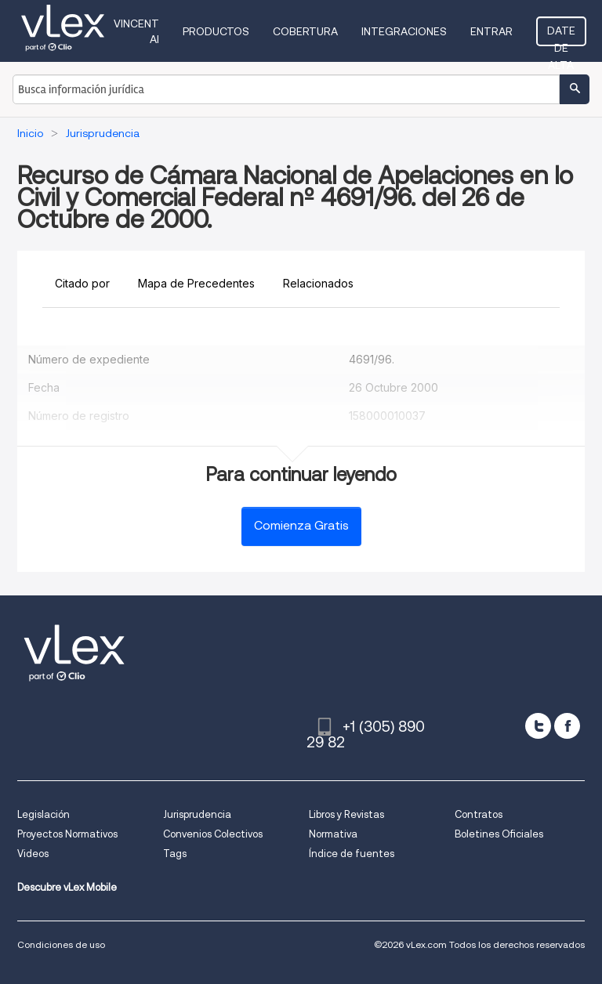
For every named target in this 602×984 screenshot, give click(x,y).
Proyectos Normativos (67, 834)
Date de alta (561, 35)
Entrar (491, 31)
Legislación (43, 814)
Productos (216, 31)
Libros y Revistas (346, 814)
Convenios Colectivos (213, 834)
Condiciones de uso (61, 944)
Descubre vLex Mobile (67, 887)
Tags (175, 853)
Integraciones (404, 31)
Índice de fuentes (351, 853)
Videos (33, 853)
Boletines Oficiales (499, 834)
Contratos (478, 814)
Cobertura (305, 31)
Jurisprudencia (197, 814)
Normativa (333, 834)
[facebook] (567, 726)
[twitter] (538, 726)
